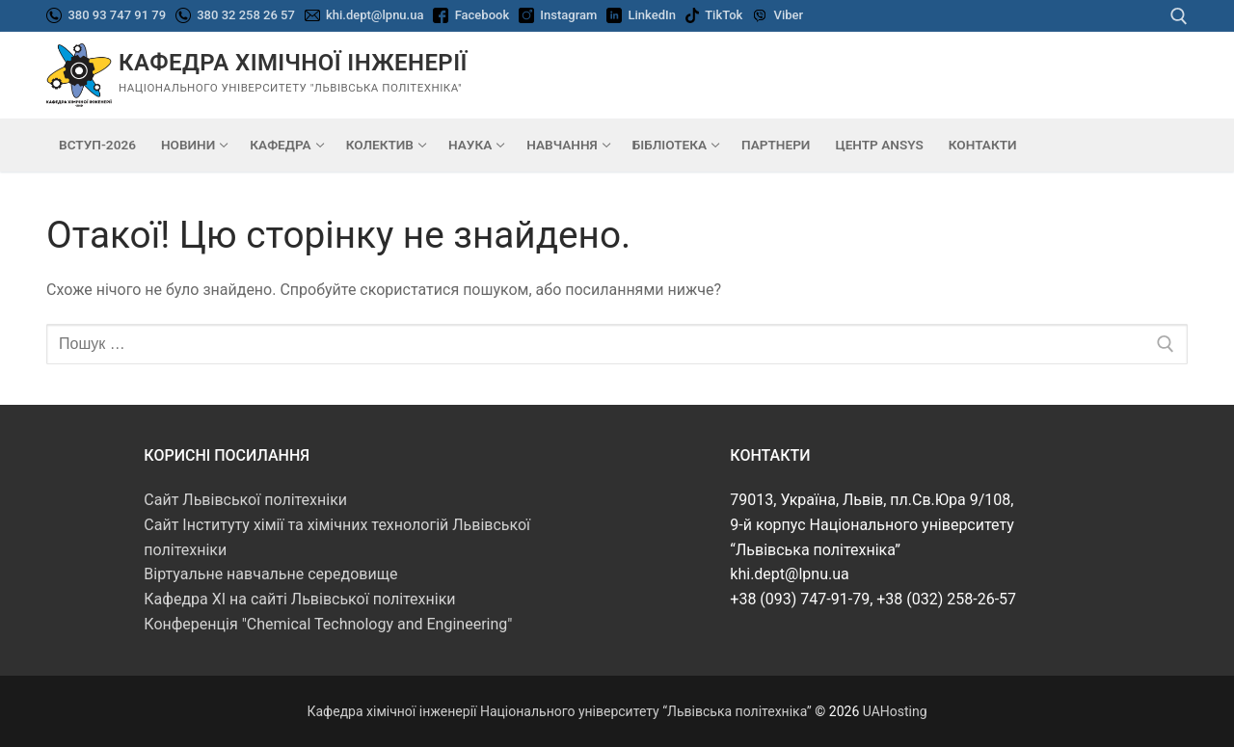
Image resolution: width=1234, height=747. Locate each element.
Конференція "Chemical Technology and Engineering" (328, 624)
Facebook (482, 15)
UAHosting (895, 711)
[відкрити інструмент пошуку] (1179, 16)
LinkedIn (652, 15)
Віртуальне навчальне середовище (270, 574)
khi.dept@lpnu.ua (374, 15)
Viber (789, 15)
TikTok (723, 15)
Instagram (568, 15)
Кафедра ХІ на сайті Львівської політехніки (299, 599)
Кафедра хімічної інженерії (293, 62)
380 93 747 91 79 (115, 15)
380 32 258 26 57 (244, 15)
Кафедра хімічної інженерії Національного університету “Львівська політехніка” (559, 711)
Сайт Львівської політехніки (245, 500)
